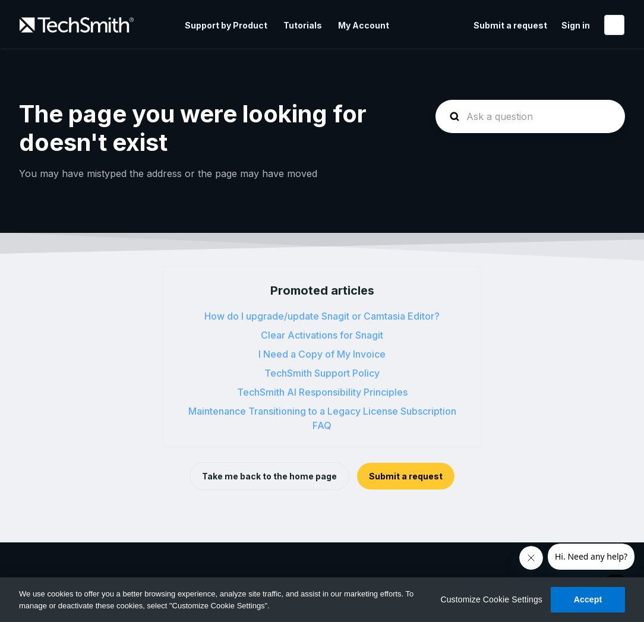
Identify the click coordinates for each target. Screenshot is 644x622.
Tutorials (302, 25)
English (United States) (614, 25)
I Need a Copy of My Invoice (322, 354)
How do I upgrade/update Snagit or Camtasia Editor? (322, 316)
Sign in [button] (575, 25)
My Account (363, 25)
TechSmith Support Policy (322, 373)
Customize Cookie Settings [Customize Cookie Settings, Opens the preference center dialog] (491, 599)
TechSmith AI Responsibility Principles (322, 392)
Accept (588, 599)
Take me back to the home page (269, 476)
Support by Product (226, 25)
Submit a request (510, 25)
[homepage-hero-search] (530, 116)
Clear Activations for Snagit (322, 335)
